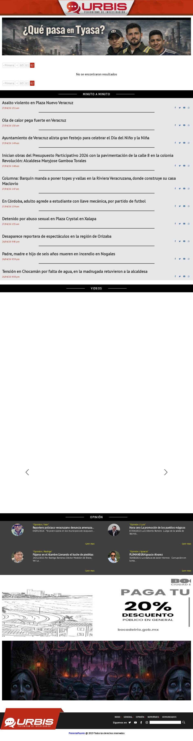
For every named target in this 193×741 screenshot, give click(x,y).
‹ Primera (8, 65)
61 (27, 65)
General (128, 716)
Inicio (117, 716)
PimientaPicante (77, 733)
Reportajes (153, 716)
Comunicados (169, 716)
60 (21, 65)
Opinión (140, 716)
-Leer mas (89, 543)
